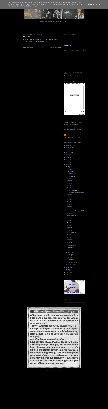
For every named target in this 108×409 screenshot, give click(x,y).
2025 (67, 147)
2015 (67, 162)
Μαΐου (69, 255)
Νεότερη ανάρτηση (28, 47)
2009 (67, 272)
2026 (67, 145)
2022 (67, 154)
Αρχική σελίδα (41, 47)
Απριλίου (70, 257)
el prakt (69, 134)
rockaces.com (70, 128)
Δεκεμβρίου (71, 171)
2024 (67, 150)
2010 (67, 270)
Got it (98, 4)
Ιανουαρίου (71, 264)
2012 (67, 169)
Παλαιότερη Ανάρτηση (55, 47)
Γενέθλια (69, 178)
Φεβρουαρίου (71, 262)
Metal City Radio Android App (72, 75)
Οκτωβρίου (71, 176)
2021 (67, 157)
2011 (67, 267)
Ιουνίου (70, 252)
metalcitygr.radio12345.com (74, 129)
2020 (67, 159)
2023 (67, 152)
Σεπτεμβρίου (71, 245)
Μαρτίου (70, 259)
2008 (67, 274)
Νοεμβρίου (71, 173)
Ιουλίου (70, 250)
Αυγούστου (71, 247)
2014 (67, 164)
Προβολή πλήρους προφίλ (72, 137)
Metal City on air (71, 215)
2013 (67, 167)
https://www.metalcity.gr (70, 126)
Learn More (90, 4)
